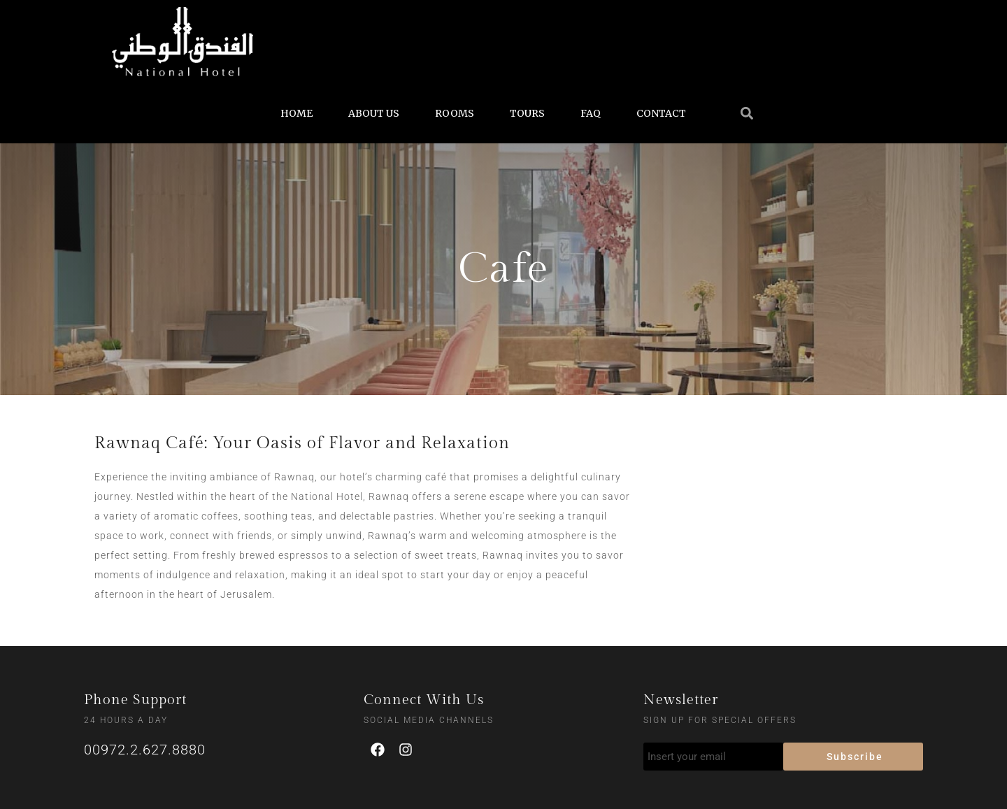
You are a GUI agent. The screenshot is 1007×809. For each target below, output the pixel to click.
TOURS (527, 113)
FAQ (590, 113)
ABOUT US (373, 113)
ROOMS (454, 113)
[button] (746, 112)
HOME (296, 113)
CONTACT (661, 113)
